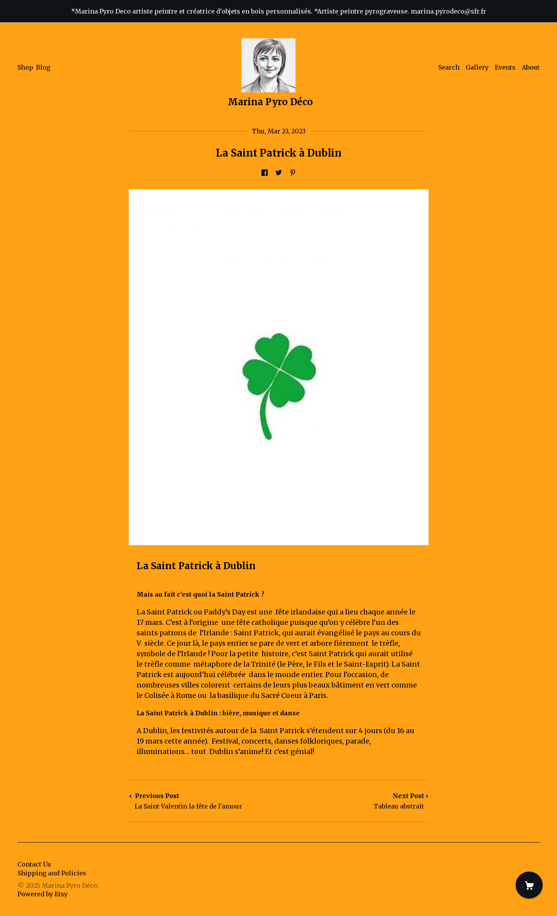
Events (505, 67)
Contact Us (34, 864)
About (531, 67)
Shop (25, 67)
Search (449, 67)
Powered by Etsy (42, 894)
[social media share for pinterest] (293, 173)
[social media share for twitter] (278, 173)
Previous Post (204, 801)
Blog (43, 67)
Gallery (477, 67)
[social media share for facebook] (264, 173)
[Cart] (529, 885)
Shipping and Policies (51, 873)
